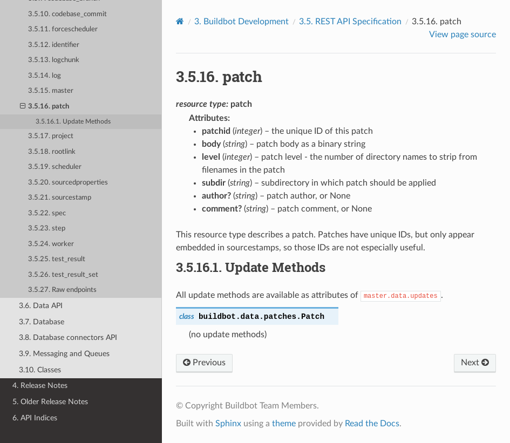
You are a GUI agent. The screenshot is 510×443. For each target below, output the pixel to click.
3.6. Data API (41, 306)
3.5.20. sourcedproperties (68, 182)
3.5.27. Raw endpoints (62, 290)
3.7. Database (41, 322)
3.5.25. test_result (56, 259)
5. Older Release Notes (50, 402)
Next (475, 362)
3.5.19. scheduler (54, 167)
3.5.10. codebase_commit (67, 14)
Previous (204, 362)
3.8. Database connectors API (68, 337)
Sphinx (228, 423)
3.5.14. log (44, 75)
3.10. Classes (40, 370)
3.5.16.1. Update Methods (73, 122)
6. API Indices (34, 418)
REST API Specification (350, 21)
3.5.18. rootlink (52, 151)
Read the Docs (372, 423)
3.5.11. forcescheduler (63, 29)
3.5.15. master (50, 90)
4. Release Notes (39, 385)
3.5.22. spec (47, 213)
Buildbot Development (241, 21)
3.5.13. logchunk (53, 60)
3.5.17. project (50, 136)
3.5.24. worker (51, 244)
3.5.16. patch (45, 107)
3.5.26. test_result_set (63, 274)
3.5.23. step (46, 228)
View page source (462, 34)
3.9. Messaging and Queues (64, 354)
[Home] (180, 21)
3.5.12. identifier (53, 45)
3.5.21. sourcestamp (59, 197)
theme (284, 423)
